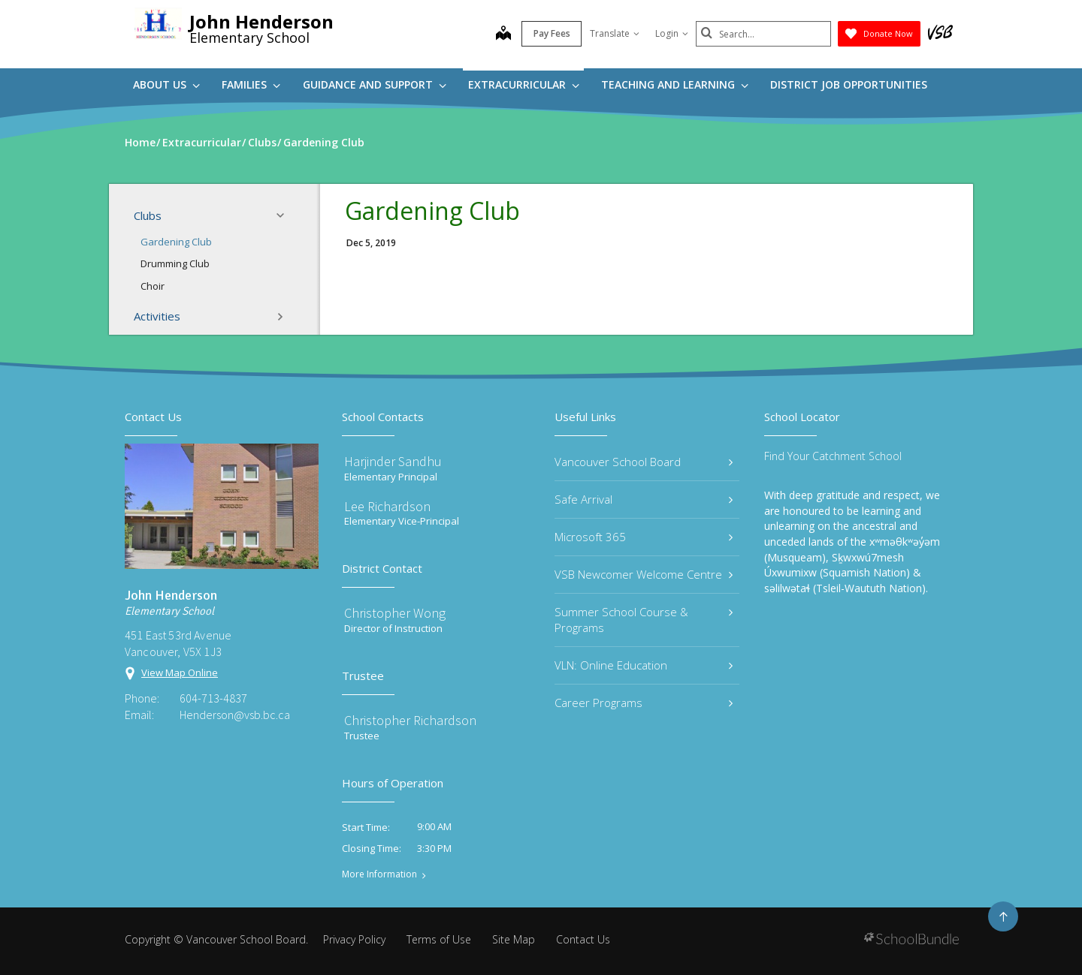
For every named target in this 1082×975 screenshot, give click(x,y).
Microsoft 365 (644, 536)
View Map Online (179, 672)
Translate (614, 33)
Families (251, 84)
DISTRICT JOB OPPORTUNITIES (848, 84)
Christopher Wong (395, 612)
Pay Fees (551, 33)
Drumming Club (175, 263)
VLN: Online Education (644, 665)
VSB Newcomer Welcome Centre (644, 574)
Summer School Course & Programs (644, 619)
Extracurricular (523, 84)
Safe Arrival (644, 499)
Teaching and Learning (674, 84)
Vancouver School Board (644, 461)
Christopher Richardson (410, 720)
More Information (379, 874)
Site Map (513, 939)
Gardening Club (176, 241)
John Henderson (261, 21)
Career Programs (644, 702)
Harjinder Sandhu (393, 461)
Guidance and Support (374, 84)
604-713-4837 (213, 698)
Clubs (213, 215)
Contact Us (583, 939)
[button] (285, 215)
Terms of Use (439, 939)
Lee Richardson (387, 506)
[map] (503, 34)
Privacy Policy (354, 939)
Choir (153, 286)
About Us (166, 84)
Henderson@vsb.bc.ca (235, 714)
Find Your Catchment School (833, 456)
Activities (213, 316)
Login (671, 33)
